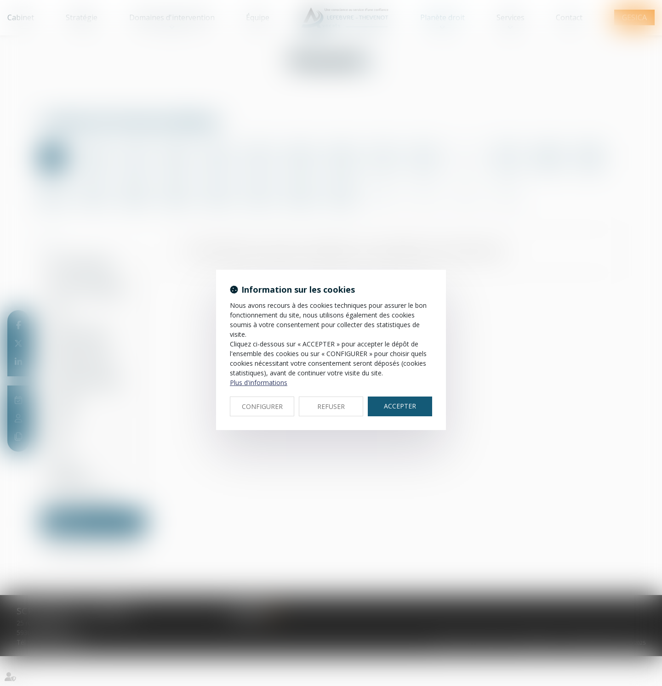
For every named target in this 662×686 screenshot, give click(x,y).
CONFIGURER (262, 406)
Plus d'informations (258, 382)
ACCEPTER (400, 406)
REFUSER (331, 406)
